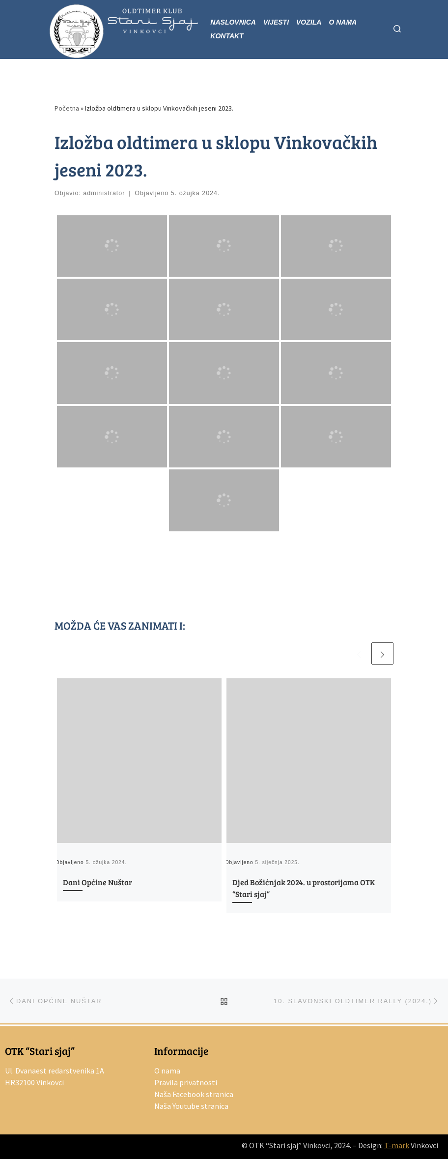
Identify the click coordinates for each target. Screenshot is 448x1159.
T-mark (396, 1145)
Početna (67, 108)
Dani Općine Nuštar (97, 882)
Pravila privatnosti (185, 1082)
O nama (167, 1070)
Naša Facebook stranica (193, 1094)
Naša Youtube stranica (191, 1106)
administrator (104, 193)
